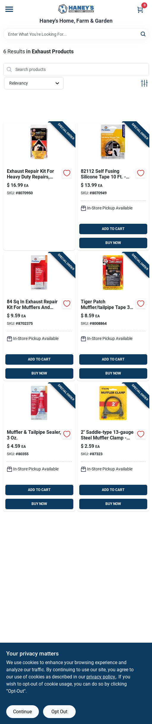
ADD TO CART (113, 229)
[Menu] (9, 9)
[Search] (143, 34)
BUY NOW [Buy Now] (113, 243)
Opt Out (59, 711)
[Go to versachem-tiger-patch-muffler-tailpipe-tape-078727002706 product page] (113, 316)
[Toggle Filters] (144, 83)
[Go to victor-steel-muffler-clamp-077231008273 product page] (113, 447)
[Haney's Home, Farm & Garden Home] (76, 9)
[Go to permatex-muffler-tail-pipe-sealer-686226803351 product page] (39, 447)
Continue (22, 711)
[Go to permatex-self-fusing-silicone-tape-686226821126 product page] (113, 186)
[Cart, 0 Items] (140, 10)
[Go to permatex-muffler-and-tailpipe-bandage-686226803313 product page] (39, 316)
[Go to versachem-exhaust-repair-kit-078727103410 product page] (39, 186)
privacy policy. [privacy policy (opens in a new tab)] (101, 677)
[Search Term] (76, 34)
